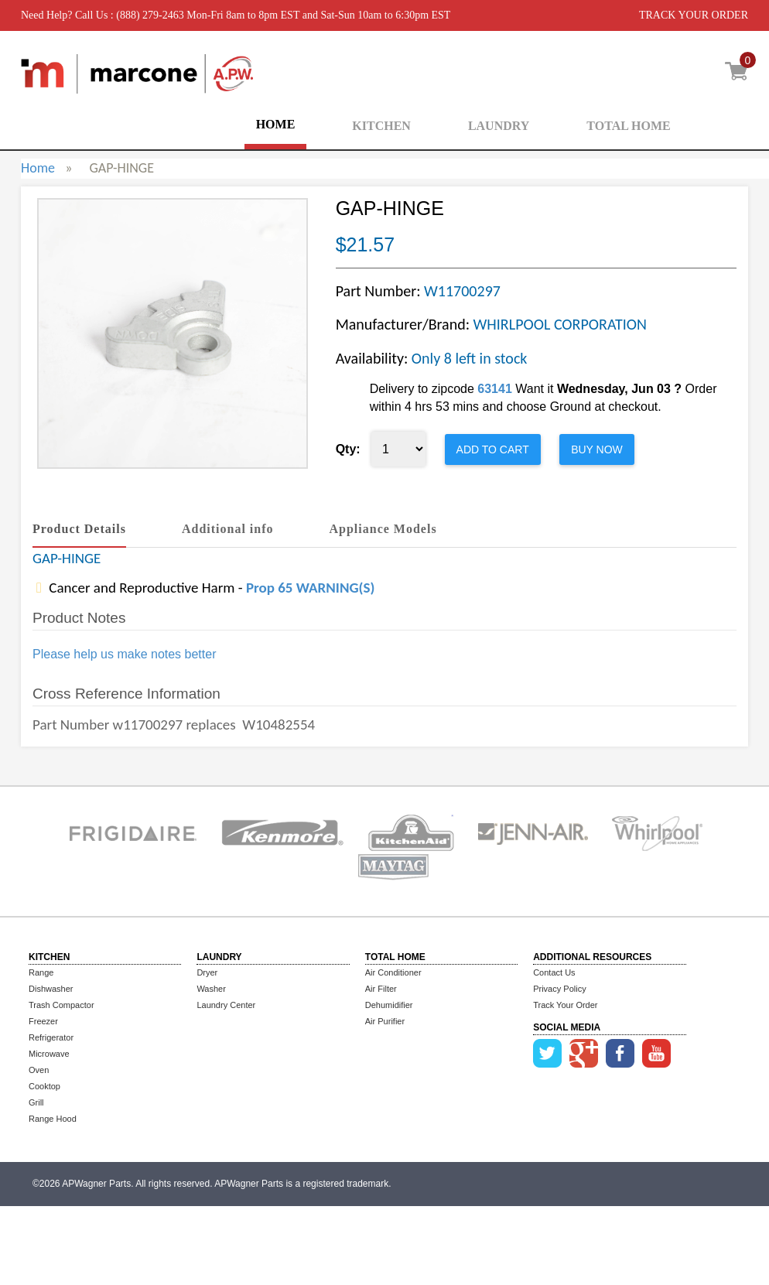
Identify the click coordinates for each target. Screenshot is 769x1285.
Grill (36, 1102)
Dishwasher (51, 988)
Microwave (49, 1053)
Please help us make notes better (124, 654)
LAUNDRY (498, 125)
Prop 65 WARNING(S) (310, 587)
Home (38, 167)
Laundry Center (226, 1005)
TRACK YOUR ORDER (693, 15)
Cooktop (44, 1086)
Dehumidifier (389, 1005)
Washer (211, 988)
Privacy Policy (559, 988)
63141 (494, 388)
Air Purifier (385, 1021)
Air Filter (381, 988)
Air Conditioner (393, 972)
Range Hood (53, 1118)
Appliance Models (383, 528)
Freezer (43, 1021)
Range (41, 972)
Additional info (228, 528)
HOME (276, 124)
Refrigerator (51, 1037)
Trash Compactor (61, 1005)
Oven (39, 1070)
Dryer (207, 972)
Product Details (79, 528)
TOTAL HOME (628, 125)
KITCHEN (381, 125)
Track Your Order (565, 1005)
